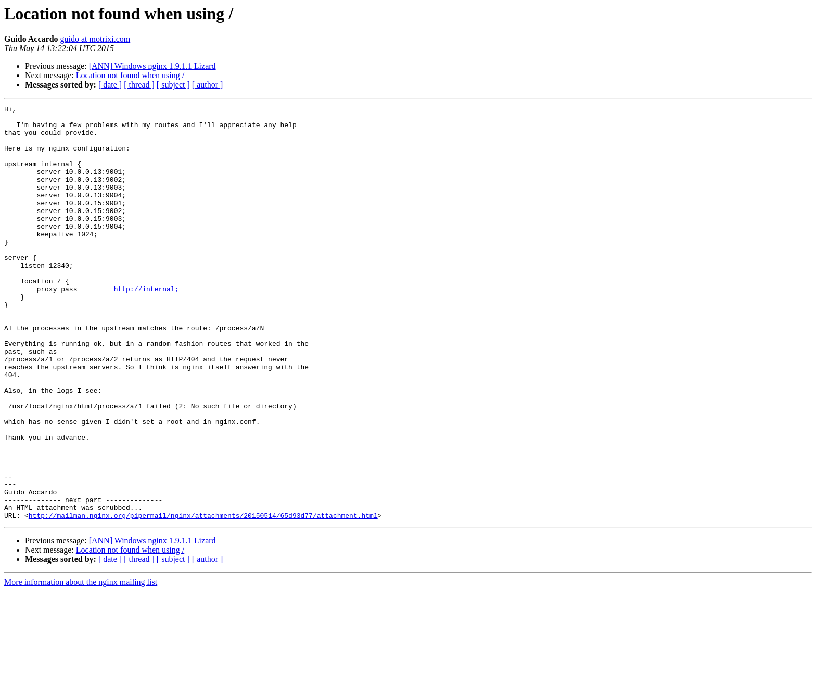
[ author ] (207, 84)
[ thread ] (139, 84)
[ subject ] (173, 84)
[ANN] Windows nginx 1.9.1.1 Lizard (152, 65)
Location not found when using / (130, 75)
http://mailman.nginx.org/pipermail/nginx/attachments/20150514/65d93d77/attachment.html (203, 598)
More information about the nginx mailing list (80, 664)
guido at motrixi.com (95, 38)
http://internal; (146, 326)
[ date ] (110, 84)
